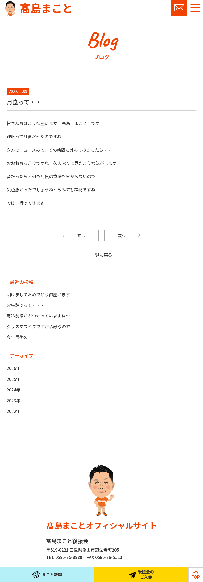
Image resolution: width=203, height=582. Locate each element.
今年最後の (17, 337)
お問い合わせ (179, 8)
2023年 (13, 400)
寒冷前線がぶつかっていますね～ (38, 315)
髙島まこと (46, 8)
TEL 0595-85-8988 (64, 557)
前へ (81, 235)
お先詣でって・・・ (25, 305)
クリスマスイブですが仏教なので (38, 326)
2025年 (13, 379)
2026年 (13, 368)
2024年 (13, 389)
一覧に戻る (101, 255)
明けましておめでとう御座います (38, 294)
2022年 (13, 411)
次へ (122, 235)
